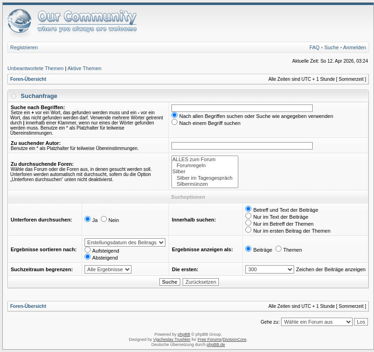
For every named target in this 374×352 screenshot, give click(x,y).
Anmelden (354, 47)
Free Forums (209, 339)
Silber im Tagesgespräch (204, 178)
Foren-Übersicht (28, 79)
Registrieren (24, 47)
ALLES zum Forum (204, 159)
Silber (204, 172)
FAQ (314, 47)
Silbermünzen (204, 184)
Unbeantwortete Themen (35, 68)
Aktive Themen (84, 68)
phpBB (183, 334)
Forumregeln (204, 166)
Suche (331, 47)
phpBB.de (216, 344)
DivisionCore (234, 339)
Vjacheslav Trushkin (171, 339)
